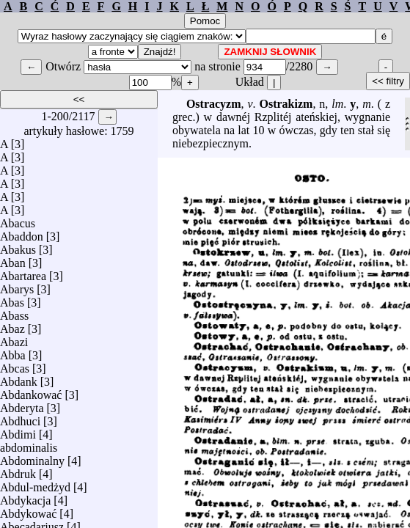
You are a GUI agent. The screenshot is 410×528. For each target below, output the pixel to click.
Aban (13, 259)
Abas (12, 299)
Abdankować (31, 391)
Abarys (17, 285)
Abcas (14, 365)
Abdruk (18, 470)
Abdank (18, 378)
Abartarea (23, 272)
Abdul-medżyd (35, 483)
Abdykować (28, 510)
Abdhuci (20, 417)
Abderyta (22, 404)
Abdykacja (25, 497)
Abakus (18, 246)
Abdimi (18, 431)
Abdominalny (32, 457)
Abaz (12, 325)
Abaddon (21, 233)
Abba (13, 351)
